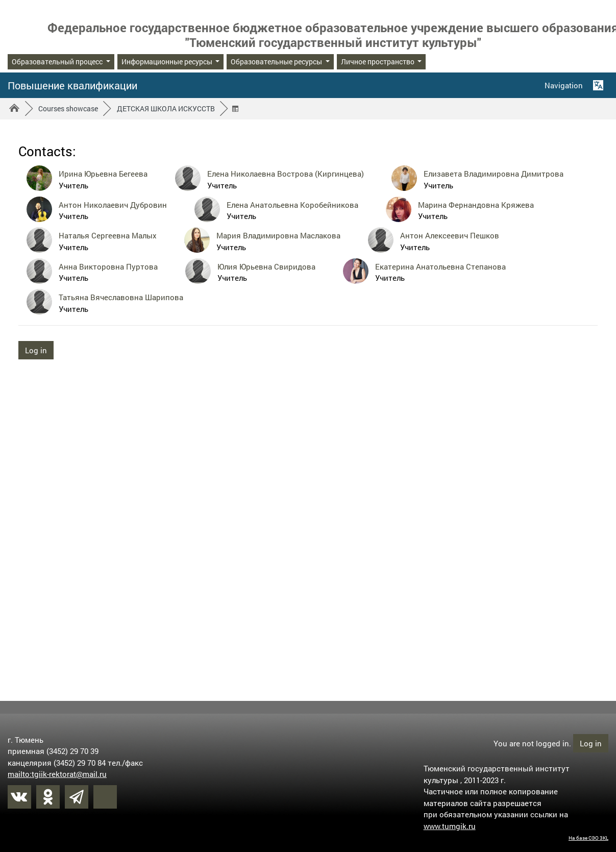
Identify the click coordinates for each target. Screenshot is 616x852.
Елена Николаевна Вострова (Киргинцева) (285, 173)
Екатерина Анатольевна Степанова (440, 266)
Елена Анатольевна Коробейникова (292, 205)
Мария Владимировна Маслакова (278, 235)
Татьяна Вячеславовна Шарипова (121, 297)
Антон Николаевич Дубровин (113, 205)
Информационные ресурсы (167, 61)
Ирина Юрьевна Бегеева (103, 173)
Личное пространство (378, 61)
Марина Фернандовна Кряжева (476, 205)
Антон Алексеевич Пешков (449, 235)
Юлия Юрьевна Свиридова (266, 266)
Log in (36, 350)
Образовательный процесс (58, 61)
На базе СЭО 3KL (588, 837)
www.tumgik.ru (450, 825)
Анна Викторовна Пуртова (108, 266)
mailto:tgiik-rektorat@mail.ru (57, 773)
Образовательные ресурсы (277, 61)
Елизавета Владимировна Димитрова (493, 173)
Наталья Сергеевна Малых (108, 235)
